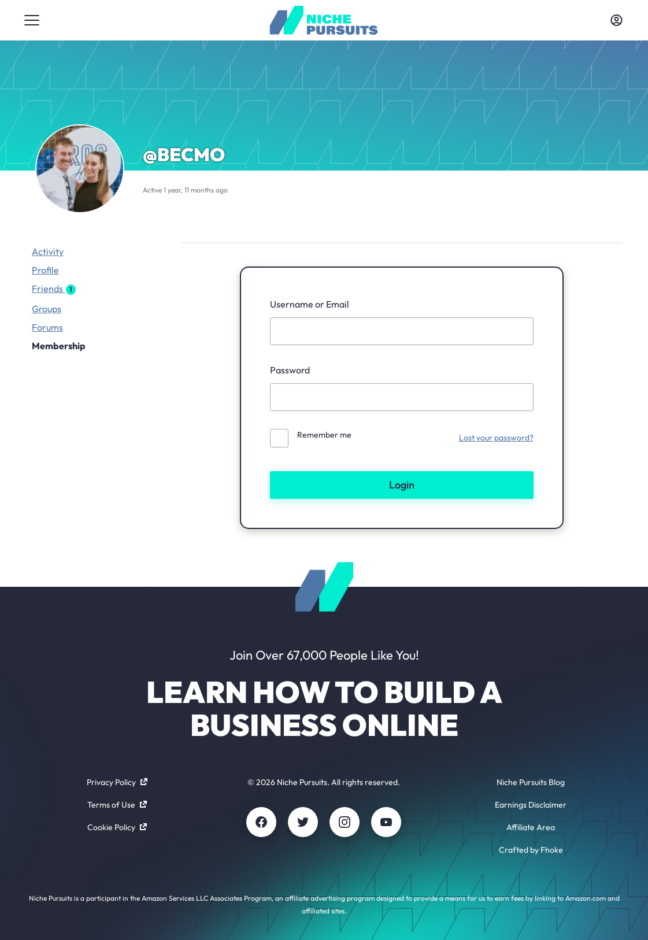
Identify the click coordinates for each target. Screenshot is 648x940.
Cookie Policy (117, 827)
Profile (45, 270)
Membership (59, 345)
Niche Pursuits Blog (531, 782)
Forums (47, 327)
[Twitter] (303, 822)
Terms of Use (117, 805)
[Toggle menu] (32, 20)
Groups (46, 308)
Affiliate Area (530, 827)
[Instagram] (344, 822)
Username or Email (309, 304)
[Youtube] (386, 822)
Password (290, 370)
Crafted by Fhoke (531, 850)
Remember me (324, 435)
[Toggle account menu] (616, 20)
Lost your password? (496, 437)
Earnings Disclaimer (530, 805)
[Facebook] (261, 822)
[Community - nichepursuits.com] (324, 20)
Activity (48, 251)
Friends (54, 289)
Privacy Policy (117, 782)
